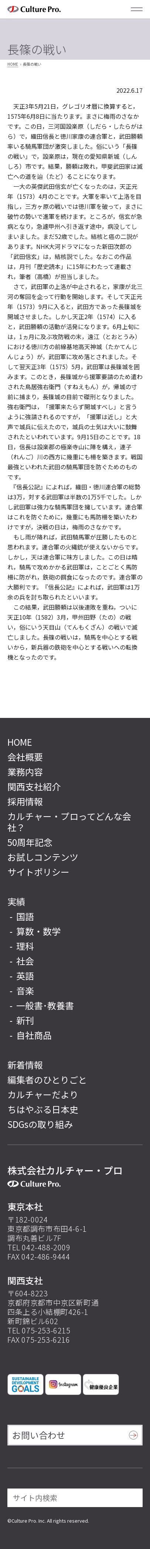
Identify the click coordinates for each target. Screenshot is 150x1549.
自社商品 (34, 1034)
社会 (25, 960)
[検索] (132, 1497)
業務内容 (25, 771)
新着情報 (25, 1064)
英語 (25, 975)
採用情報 (25, 801)
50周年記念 (29, 842)
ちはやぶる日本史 (42, 1109)
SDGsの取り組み (40, 1124)
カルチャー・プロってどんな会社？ (69, 822)
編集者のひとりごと (47, 1079)
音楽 (25, 990)
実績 (16, 901)
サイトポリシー (38, 871)
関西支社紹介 (34, 786)
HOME (12, 64)
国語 (25, 916)
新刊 (25, 1020)
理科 (25, 945)
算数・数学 (38, 931)
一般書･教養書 (45, 1005)
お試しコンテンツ (42, 856)
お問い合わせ (38, 1434)
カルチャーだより (42, 1094)
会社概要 (25, 756)
